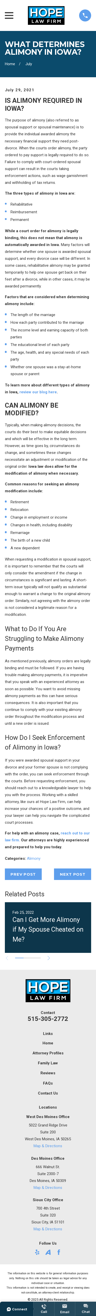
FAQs (48, 1083)
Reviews (47, 1073)
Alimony (33, 858)
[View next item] (49, 958)
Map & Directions (48, 1146)
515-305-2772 (48, 1018)
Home (47, 1043)
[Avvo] (48, 1252)
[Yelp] (37, 1252)
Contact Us (48, 1093)
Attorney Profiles (48, 1053)
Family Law (48, 1063)
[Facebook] (58, 1252)
